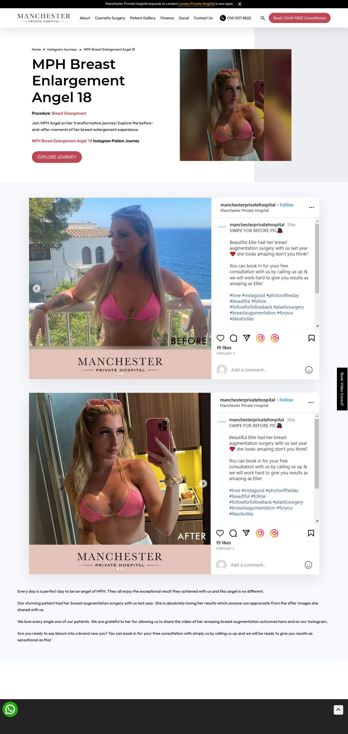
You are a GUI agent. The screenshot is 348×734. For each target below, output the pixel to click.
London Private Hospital (196, 3)
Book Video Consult (342, 389)
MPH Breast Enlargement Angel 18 (62, 141)
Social (184, 17)
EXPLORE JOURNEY (61, 157)
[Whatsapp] (10, 708)
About (85, 17)
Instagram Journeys (64, 49)
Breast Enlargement (69, 113)
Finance (167, 17)
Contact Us (203, 17)
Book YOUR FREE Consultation (300, 17)
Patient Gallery (143, 17)
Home (36, 49)
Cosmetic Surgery (110, 17)
